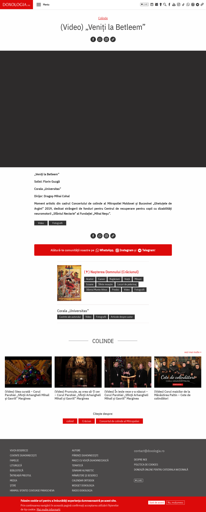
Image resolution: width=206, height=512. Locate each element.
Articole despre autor (122, 316)
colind (70, 421)
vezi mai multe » (192, 352)
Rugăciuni (115, 279)
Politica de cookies (146, 464)
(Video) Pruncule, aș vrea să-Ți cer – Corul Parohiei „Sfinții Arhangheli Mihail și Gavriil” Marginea (78, 395)
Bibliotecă (16, 470)
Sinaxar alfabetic (83, 470)
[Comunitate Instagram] (193, 4)
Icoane (89, 284)
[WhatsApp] (188, 4)
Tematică (77, 465)
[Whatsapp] (99, 39)
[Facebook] (169, 4)
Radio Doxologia (82, 490)
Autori (76, 450)
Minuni (138, 279)
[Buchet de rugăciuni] (160, 4)
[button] (43, 4)
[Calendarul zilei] (157, 4)
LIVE (145, 4)
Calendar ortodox (83, 480)
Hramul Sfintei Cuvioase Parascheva (32, 490)
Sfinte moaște (105, 284)
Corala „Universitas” (73, 310)
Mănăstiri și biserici (85, 475)
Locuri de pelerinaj (126, 284)
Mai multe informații (48, 509)
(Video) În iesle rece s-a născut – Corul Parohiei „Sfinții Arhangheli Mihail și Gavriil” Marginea (126, 395)
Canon (101, 279)
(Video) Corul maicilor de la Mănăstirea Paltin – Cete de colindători (172, 395)
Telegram (148, 250)
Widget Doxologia (83, 485)
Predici (115, 289)
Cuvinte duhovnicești (23, 455)
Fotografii (57, 223)
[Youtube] (174, 4)
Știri (13, 485)
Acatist (89, 279)
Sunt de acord (156, 502)
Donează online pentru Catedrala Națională (161, 469)
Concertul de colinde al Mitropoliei (119, 421)
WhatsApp (106, 250)
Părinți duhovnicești (85, 455)
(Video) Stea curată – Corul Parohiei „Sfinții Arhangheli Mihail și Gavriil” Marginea (27, 395)
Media (13, 480)
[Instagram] (179, 4)
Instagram (126, 250)
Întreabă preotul (20, 475)
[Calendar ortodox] (152, 4)
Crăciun (86, 421)
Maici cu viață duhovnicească (90, 460)
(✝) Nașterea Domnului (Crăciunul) (111, 271)
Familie (14, 460)
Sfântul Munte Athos (96, 289)
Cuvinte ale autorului (70, 316)
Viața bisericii (19, 450)
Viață (127, 279)
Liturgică (16, 465)
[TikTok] (183, 4)
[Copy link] (113, 39)
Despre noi (140, 459)
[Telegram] (198, 4)
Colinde (103, 18)
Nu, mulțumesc (175, 502)
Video (41, 223)
